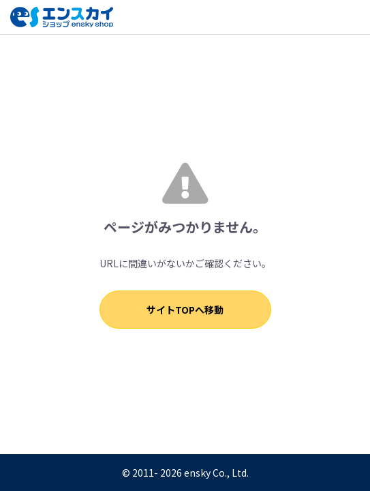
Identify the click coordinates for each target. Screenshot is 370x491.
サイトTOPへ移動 (185, 309)
